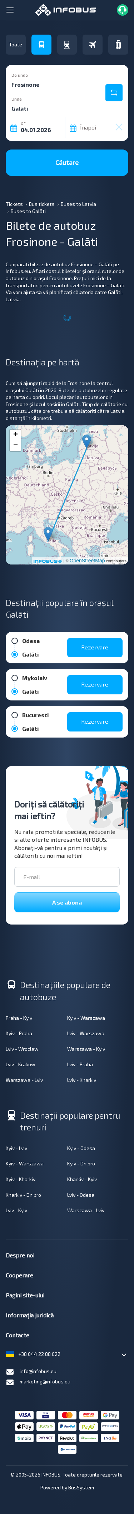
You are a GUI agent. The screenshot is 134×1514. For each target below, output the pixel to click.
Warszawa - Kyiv (86, 1049)
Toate (15, 44)
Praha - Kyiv (19, 1018)
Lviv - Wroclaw (22, 1049)
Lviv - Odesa (80, 1195)
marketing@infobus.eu (38, 1382)
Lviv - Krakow (20, 1064)
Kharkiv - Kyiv (82, 1179)
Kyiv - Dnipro (81, 1163)
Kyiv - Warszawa (86, 1018)
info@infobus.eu (31, 1372)
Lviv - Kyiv (16, 1210)
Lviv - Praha (80, 1064)
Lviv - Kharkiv (81, 1080)
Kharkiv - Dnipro (23, 1195)
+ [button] (15, 435)
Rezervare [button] (94, 647)
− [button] (15, 445)
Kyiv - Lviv (16, 1148)
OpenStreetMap (87, 560)
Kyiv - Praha (19, 1033)
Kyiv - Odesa (81, 1148)
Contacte (17, 1335)
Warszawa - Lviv (24, 1080)
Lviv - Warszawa (85, 1033)
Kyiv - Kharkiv (20, 1179)
